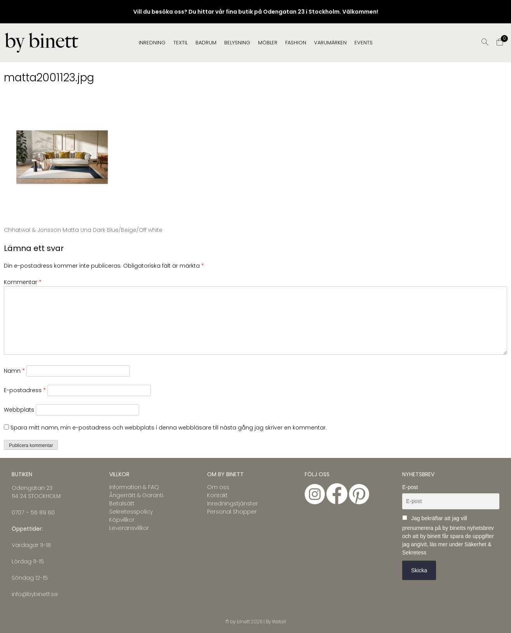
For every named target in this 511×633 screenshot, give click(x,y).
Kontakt (217, 495)
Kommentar (23, 282)
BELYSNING (237, 42)
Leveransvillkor (129, 528)
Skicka (419, 570)
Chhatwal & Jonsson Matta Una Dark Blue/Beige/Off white (83, 230)
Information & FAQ (134, 487)
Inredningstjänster (232, 503)
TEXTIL (180, 42)
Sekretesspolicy (131, 512)
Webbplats (19, 410)
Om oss (218, 487)
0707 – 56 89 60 (33, 512)
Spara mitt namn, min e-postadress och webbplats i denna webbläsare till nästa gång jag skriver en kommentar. (168, 427)
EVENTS (363, 42)
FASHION (295, 42)
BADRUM (205, 42)
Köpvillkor (121, 520)
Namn (14, 371)
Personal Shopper (232, 512)
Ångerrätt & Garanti (136, 495)
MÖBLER (267, 42)
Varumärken (330, 42)
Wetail (279, 621)
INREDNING (152, 42)
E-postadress (25, 390)
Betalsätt (121, 503)
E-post (410, 487)
